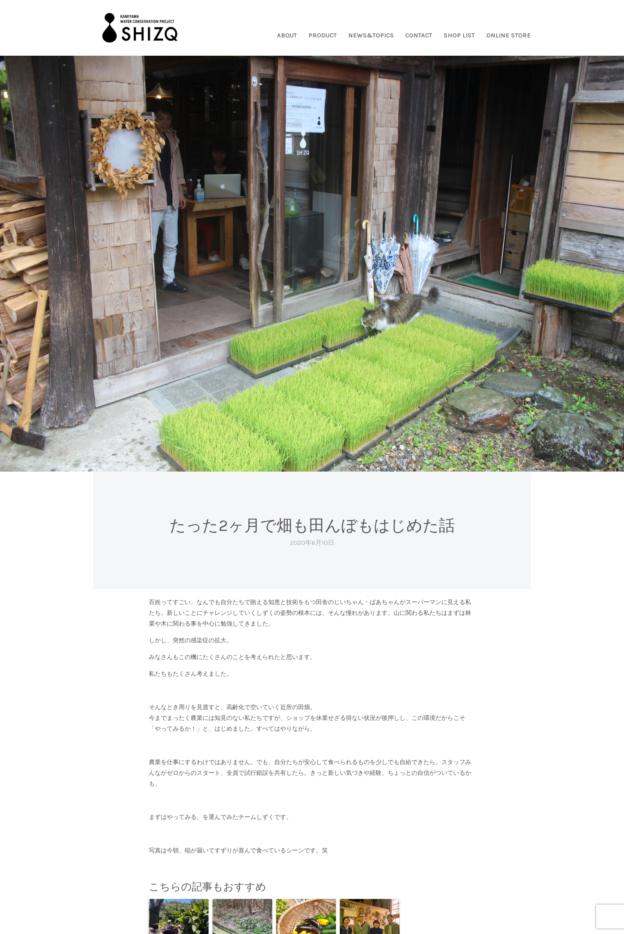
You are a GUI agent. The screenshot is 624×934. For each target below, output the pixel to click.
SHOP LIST (459, 35)
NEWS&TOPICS (371, 35)
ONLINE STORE (508, 35)
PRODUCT (322, 35)
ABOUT (287, 35)
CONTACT (418, 35)
